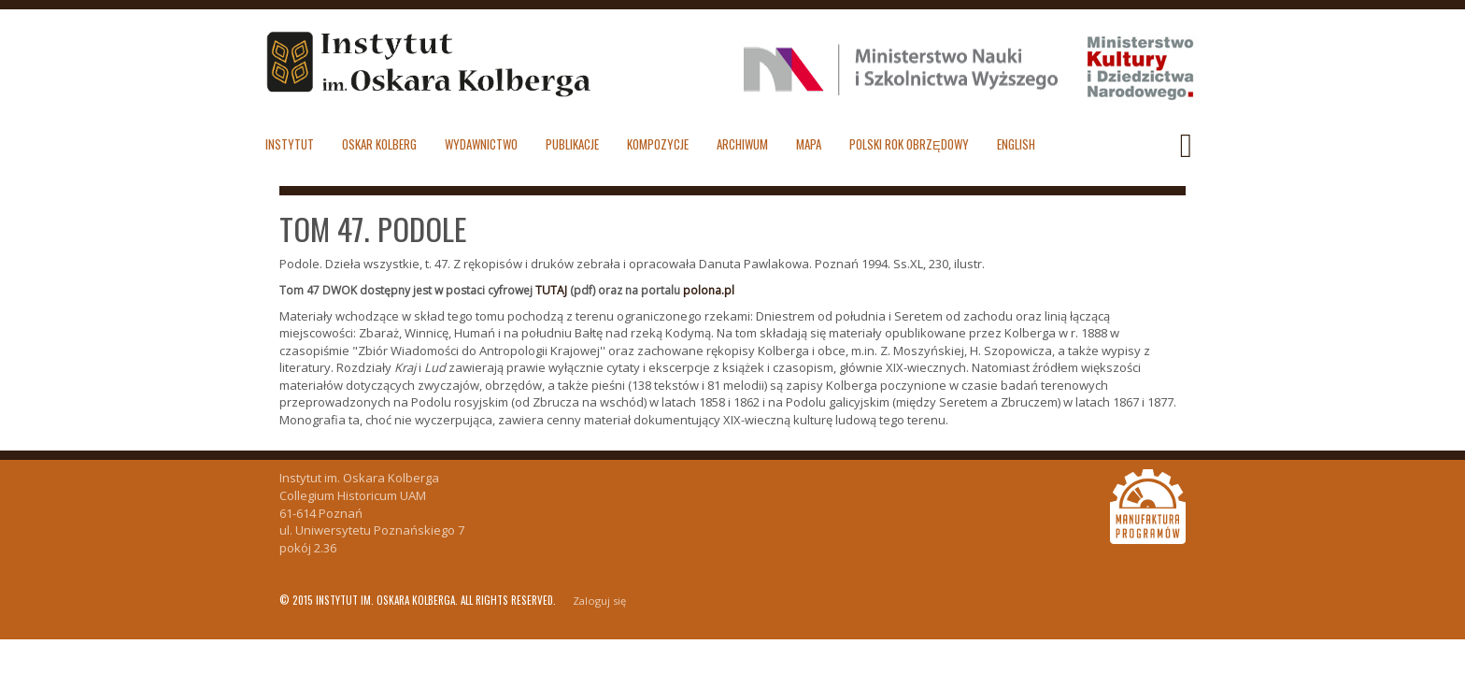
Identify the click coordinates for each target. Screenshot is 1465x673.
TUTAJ (551, 290)
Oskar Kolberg (379, 144)
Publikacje (572, 144)
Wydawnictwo (481, 144)
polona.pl (708, 290)
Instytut (289, 144)
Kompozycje (658, 144)
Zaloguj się (599, 601)
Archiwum (742, 144)
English (1016, 144)
